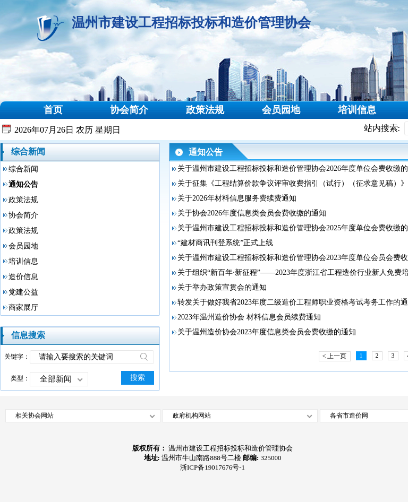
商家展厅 (23, 307)
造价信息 (23, 277)
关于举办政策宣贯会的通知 (222, 287)
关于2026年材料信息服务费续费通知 (236, 198)
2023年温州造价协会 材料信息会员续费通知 (249, 317)
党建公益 (23, 292)
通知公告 (23, 184)
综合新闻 (28, 151)
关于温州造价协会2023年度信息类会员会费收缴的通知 (266, 332)
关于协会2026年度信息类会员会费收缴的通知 (251, 213)
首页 (53, 110)
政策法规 (205, 110)
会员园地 (281, 110)
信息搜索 (28, 335)
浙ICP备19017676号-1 (212, 467)
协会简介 (129, 110)
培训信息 (357, 110)
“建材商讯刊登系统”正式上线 (225, 243)
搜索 (137, 377)
